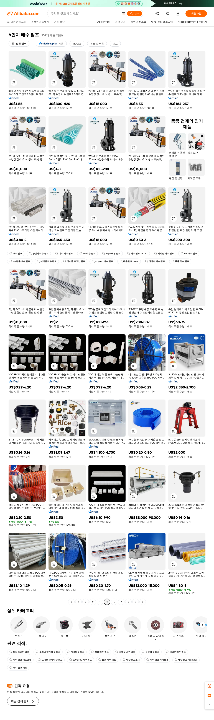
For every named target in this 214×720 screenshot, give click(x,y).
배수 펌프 (15, 253)
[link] (209, 686)
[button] (123, 13)
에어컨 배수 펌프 (47, 261)
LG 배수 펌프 (87, 253)
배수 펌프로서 (131, 659)
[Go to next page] (142, 602)
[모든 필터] (19, 44)
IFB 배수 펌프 (189, 253)
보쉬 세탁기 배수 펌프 (48, 652)
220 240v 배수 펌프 (80, 659)
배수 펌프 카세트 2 (157, 659)
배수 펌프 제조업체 (20, 659)
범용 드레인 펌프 (19, 652)
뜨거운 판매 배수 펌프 (50, 659)
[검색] (134, 13)
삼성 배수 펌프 (100, 652)
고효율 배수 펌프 (125, 652)
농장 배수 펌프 (150, 652)
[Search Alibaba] (85, 13)
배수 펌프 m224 (129, 261)
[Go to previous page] (71, 602)
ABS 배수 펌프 (75, 652)
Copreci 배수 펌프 (102, 261)
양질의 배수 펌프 (39, 253)
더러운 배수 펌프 (176, 652)
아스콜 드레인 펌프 (74, 261)
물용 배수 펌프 (107, 659)
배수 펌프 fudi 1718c (186, 659)
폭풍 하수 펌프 (180, 261)
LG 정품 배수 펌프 (19, 261)
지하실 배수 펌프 (164, 253)
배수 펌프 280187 (137, 253)
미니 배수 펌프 (64, 253)
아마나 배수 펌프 (155, 261)
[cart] (168, 14)
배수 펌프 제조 (18, 667)
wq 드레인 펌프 (111, 253)
